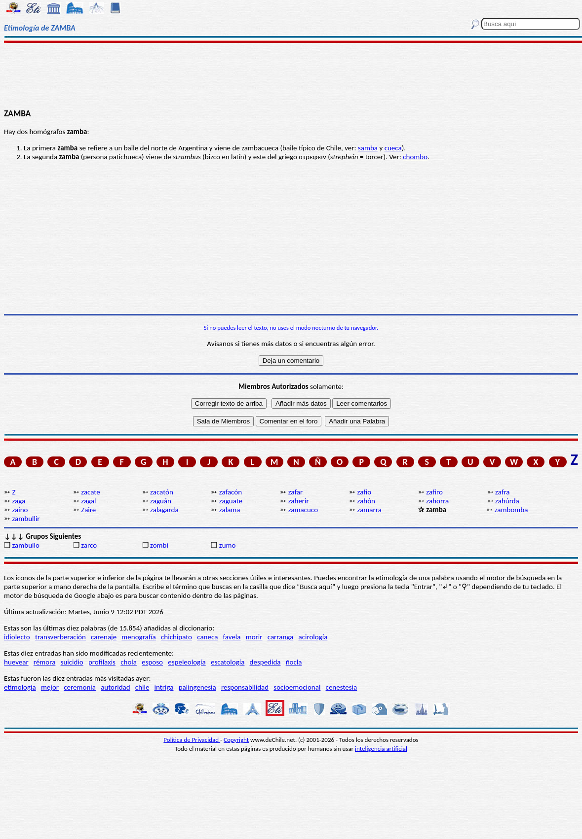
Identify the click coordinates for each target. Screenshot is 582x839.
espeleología (187, 662)
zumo (227, 545)
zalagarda (164, 509)
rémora (45, 662)
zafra (502, 492)
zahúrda (507, 500)
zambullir (25, 518)
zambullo (25, 545)
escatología (227, 662)
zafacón (230, 492)
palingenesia (197, 687)
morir (254, 636)
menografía (138, 636)
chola (128, 662)
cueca (393, 147)
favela (232, 636)
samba (368, 147)
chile (142, 687)
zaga (18, 500)
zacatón (161, 492)
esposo (152, 662)
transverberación (60, 636)
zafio (364, 492)
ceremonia (80, 687)
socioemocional (296, 687)
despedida (265, 662)
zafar (295, 492)
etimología (20, 687)
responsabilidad (245, 687)
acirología (312, 636)
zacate (90, 492)
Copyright (236, 739)
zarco (89, 545)
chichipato (176, 636)
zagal (88, 500)
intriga (164, 687)
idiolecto (17, 636)
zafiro (434, 492)
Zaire (88, 509)
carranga (281, 636)
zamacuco (303, 509)
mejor (50, 687)
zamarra (369, 509)
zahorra (437, 500)
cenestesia (341, 687)
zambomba (511, 509)
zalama (229, 509)
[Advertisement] (291, 75)
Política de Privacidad (191, 739)
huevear (16, 662)
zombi (159, 545)
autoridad (115, 687)
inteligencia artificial (381, 748)
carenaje (103, 636)
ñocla (294, 662)
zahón (366, 500)
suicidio (72, 662)
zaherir (298, 500)
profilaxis (102, 662)
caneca (207, 636)
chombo (415, 156)
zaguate (230, 500)
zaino (20, 509)
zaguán (160, 500)
